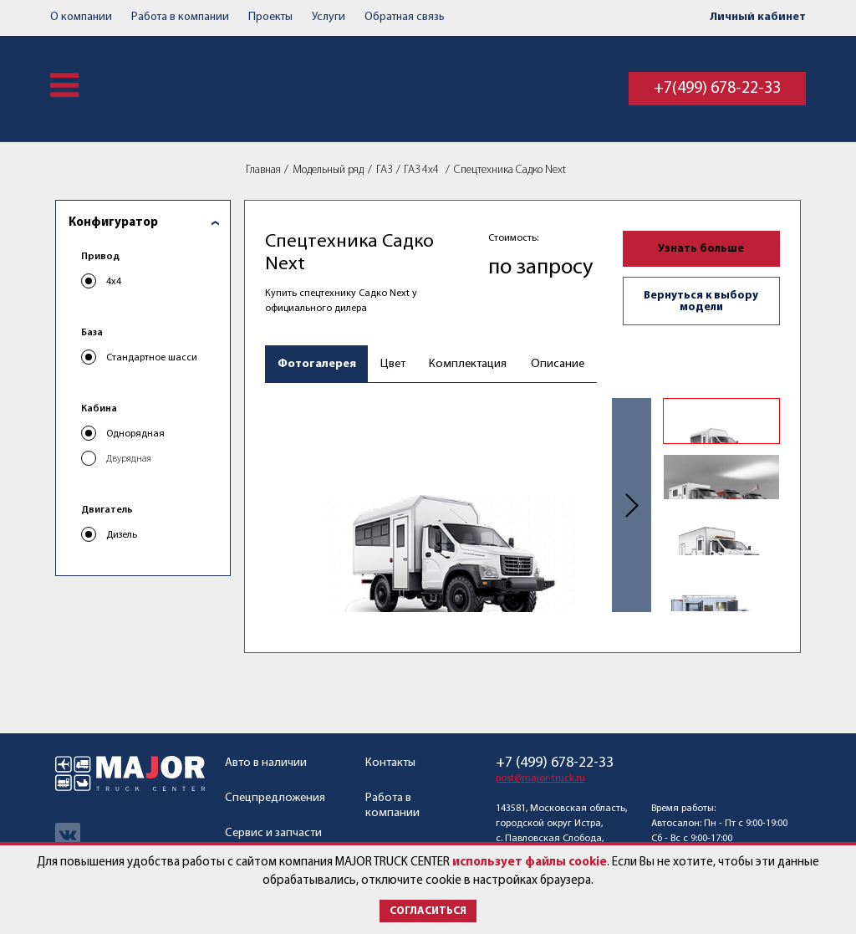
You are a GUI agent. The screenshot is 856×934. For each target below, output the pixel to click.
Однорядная (135, 434)
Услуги (328, 17)
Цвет (392, 364)
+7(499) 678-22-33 (717, 88)
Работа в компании (180, 17)
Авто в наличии (266, 763)
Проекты (270, 17)
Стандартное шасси (151, 358)
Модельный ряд (328, 170)
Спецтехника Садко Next (510, 170)
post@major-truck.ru (540, 778)
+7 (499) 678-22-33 (555, 763)
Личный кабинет (758, 17)
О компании (81, 17)
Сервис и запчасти (273, 833)
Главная (263, 170)
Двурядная (128, 459)
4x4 (113, 282)
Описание (557, 364)
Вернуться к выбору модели (701, 301)
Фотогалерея (317, 364)
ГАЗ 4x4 (422, 170)
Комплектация (468, 364)
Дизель (121, 535)
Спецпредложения (275, 798)
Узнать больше (701, 248)
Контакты (390, 763)
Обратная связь (404, 17)
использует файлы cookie (529, 862)
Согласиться (428, 911)
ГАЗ (384, 170)
